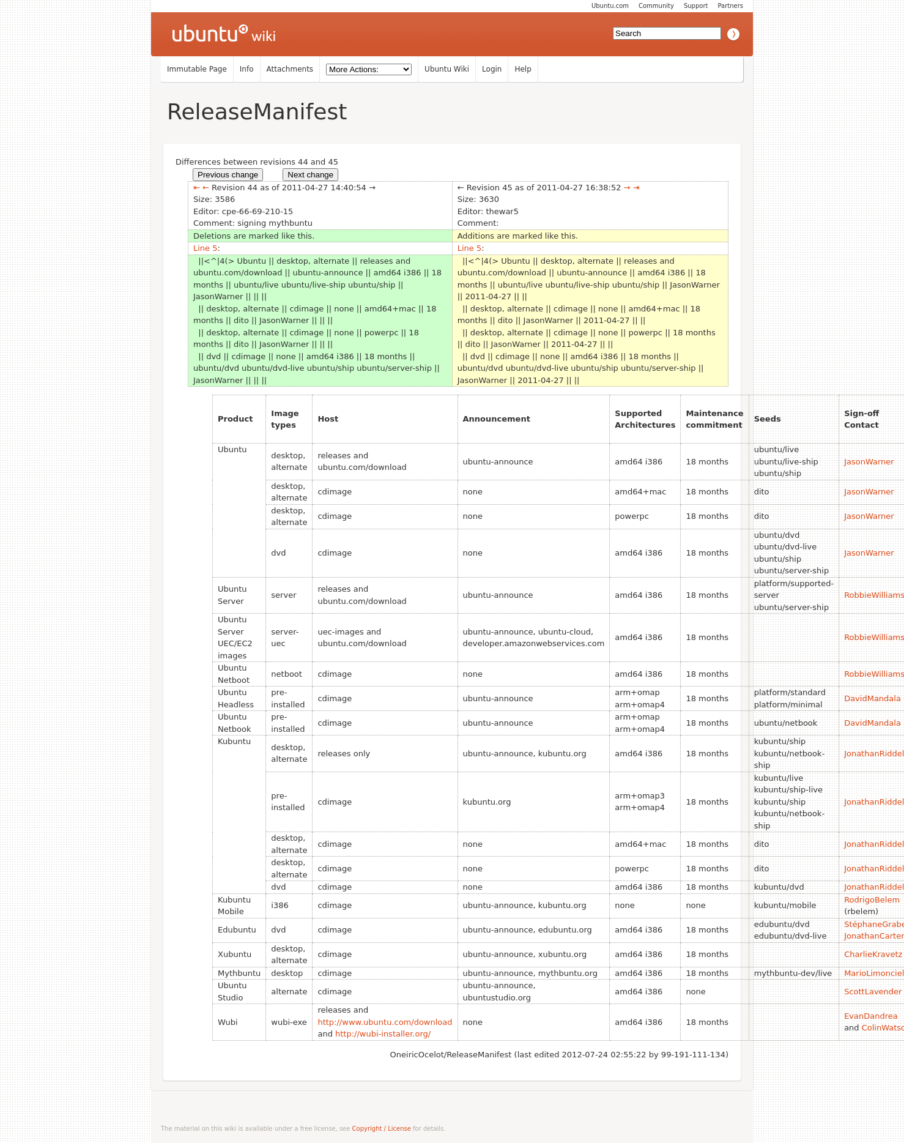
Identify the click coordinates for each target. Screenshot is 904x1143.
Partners (730, 5)
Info (247, 69)
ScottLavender (873, 991)
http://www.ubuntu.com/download (384, 1022)
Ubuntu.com (610, 5)
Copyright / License (381, 1128)
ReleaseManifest (257, 111)
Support (696, 5)
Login (492, 69)
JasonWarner (869, 461)
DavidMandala (872, 698)
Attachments (290, 69)
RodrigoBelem (872, 899)
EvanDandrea (871, 1016)
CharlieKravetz (873, 954)
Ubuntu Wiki (446, 69)
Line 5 (205, 248)
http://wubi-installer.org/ (383, 1033)
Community (656, 5)
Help (522, 69)
